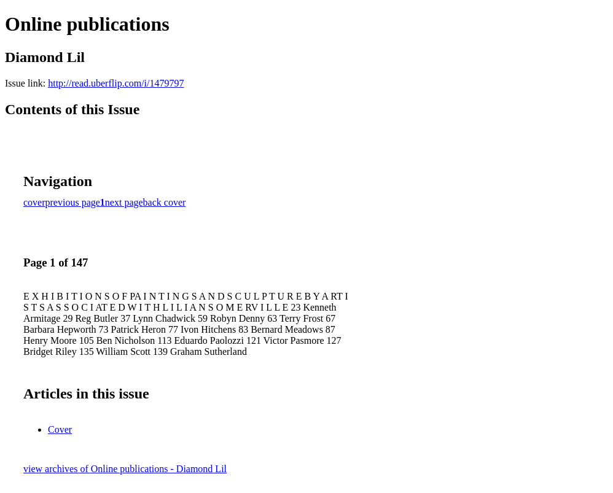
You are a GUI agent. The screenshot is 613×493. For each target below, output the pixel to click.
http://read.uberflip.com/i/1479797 (116, 83)
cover (34, 202)
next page (124, 202)
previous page (72, 202)
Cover (60, 429)
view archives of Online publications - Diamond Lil (125, 469)
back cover (164, 202)
